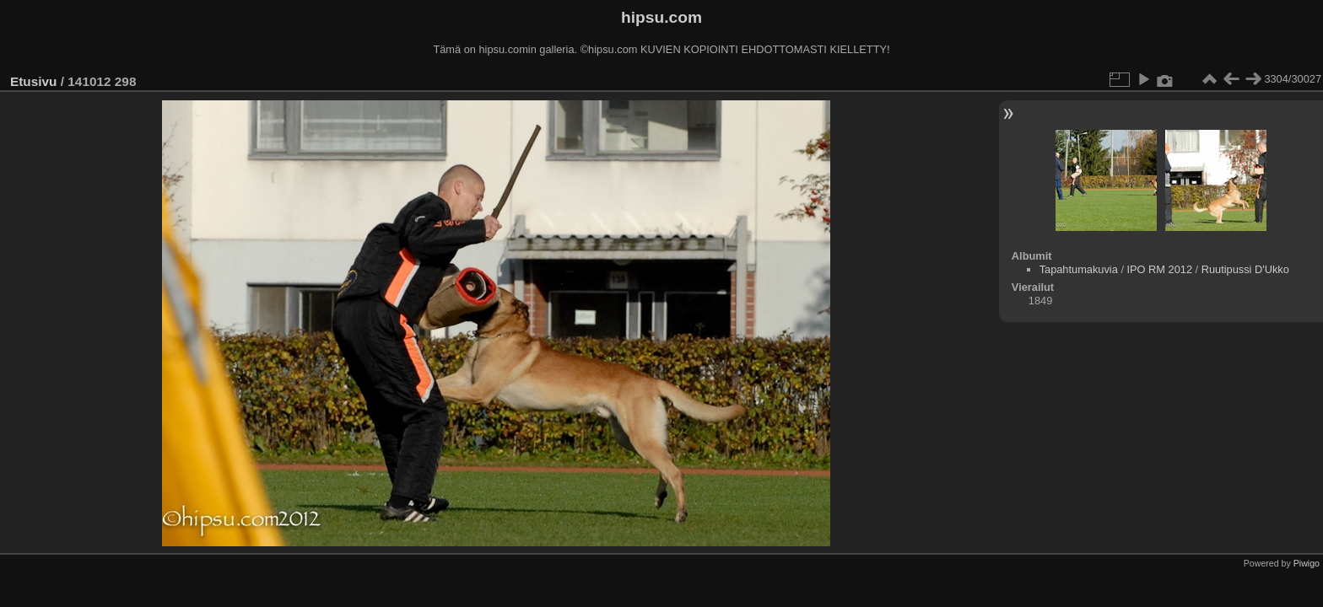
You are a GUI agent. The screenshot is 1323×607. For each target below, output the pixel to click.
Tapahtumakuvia (1079, 269)
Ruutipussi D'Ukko (1245, 269)
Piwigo (1306, 563)
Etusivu (33, 81)
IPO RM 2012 (1160, 269)
